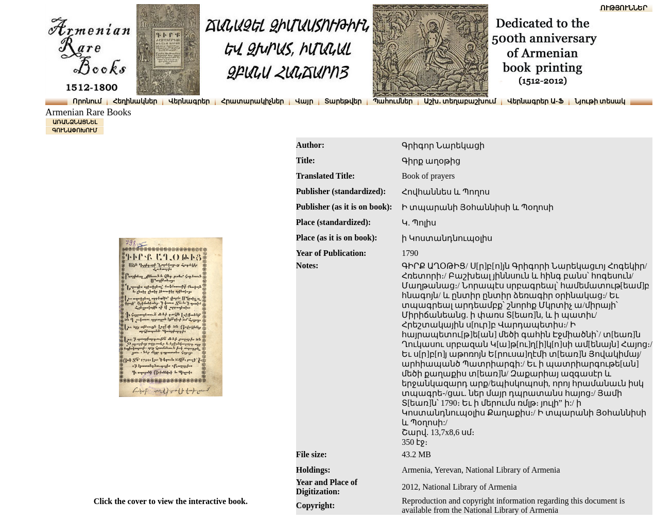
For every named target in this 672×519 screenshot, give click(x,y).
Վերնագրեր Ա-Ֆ (535, 101)
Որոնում (87, 101)
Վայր (304, 101)
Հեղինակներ (135, 101)
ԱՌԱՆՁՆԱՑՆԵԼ (75, 122)
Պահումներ (392, 101)
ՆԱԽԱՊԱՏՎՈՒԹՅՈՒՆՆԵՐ (603, 8)
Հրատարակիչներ (252, 101)
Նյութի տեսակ (600, 101)
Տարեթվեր (342, 101)
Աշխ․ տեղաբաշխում (460, 101)
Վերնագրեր (189, 101)
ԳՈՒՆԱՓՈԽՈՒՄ (74, 130)
